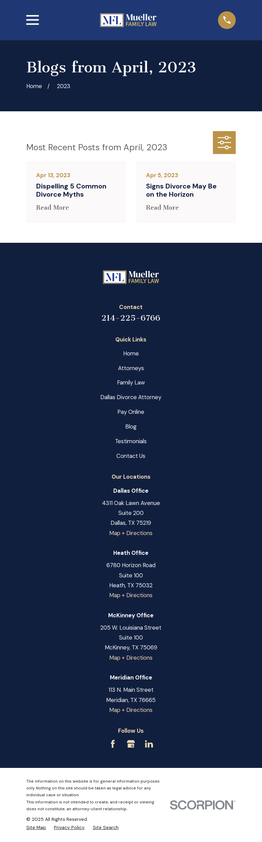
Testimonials (131, 441)
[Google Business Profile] (131, 744)
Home (131, 353)
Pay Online (130, 412)
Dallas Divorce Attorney (130, 397)
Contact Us (130, 456)
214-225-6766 (130, 318)
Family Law (131, 382)
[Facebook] (113, 744)
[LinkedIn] (149, 744)
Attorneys (131, 368)
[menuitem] (36, 827)
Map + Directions (130, 533)
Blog (130, 426)
